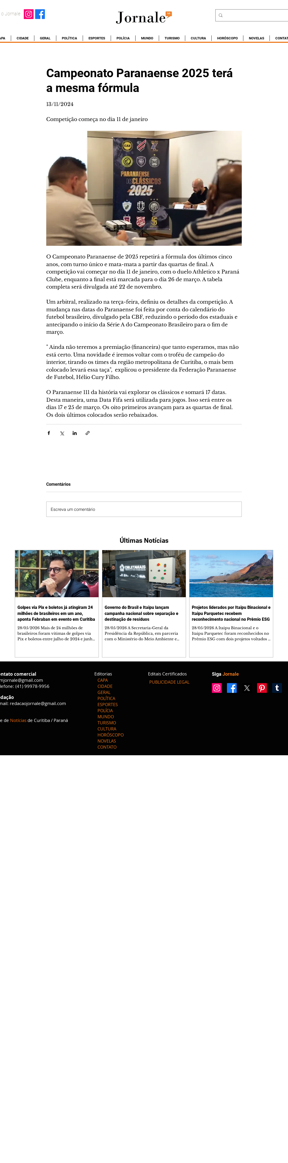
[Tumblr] (277, 688)
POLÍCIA (105, 710)
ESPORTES (107, 704)
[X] (247, 688)
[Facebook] (40, 14)
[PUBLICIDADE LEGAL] (169, 682)
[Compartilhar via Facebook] (48, 432)
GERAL (103, 692)
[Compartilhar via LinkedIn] (74, 432)
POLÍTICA (106, 698)
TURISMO (106, 723)
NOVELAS (106, 741)
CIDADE (105, 686)
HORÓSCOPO (110, 735)
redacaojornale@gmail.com (38, 703)
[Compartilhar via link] (87, 432)
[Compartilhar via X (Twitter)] (61, 432)
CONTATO (107, 747)
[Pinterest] (262, 688)
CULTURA (106, 729)
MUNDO (105, 717)
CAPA (102, 680)
